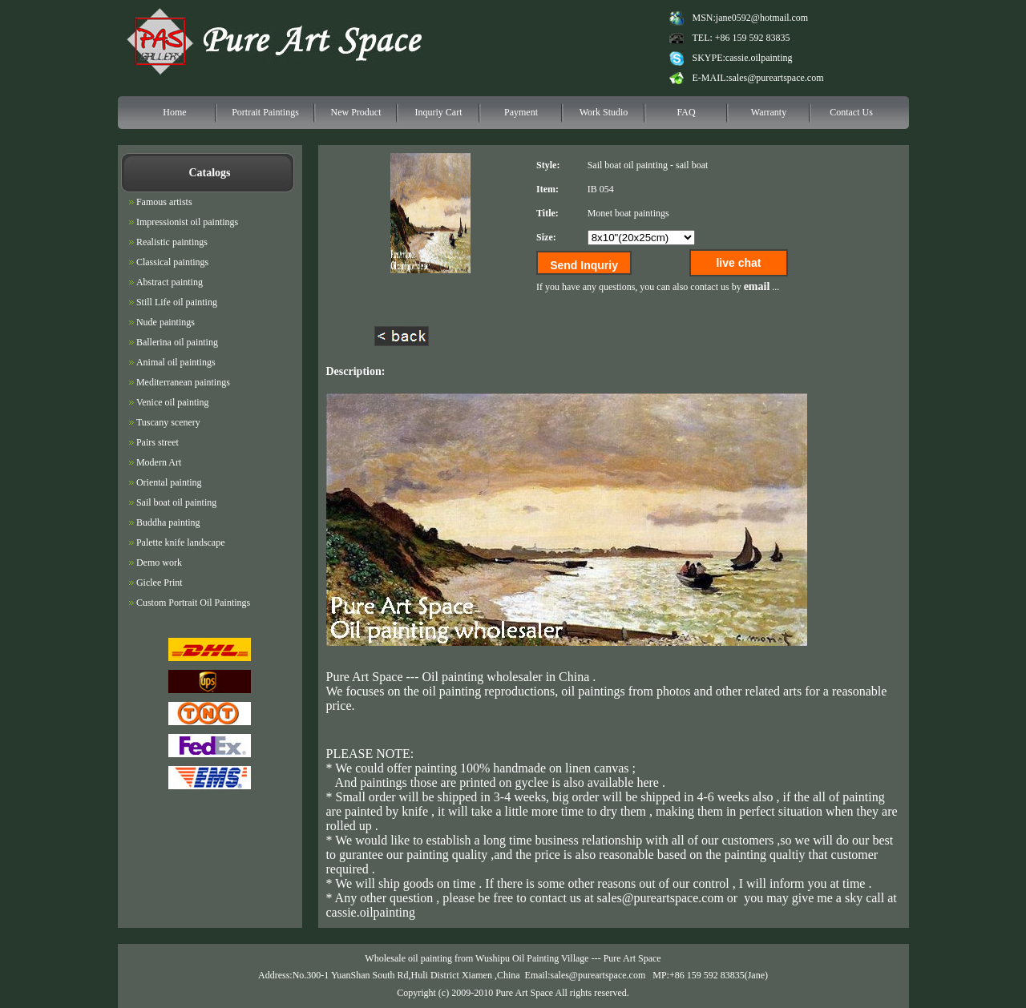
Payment (521, 112)
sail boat (692, 165)
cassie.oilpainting (759, 57)
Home (174, 112)
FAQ (686, 112)
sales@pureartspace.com (776, 77)
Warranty (768, 112)
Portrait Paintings (265, 112)
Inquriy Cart (439, 112)
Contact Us (851, 112)
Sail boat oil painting (628, 165)
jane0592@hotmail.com (762, 17)
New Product (356, 112)
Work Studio (604, 112)
